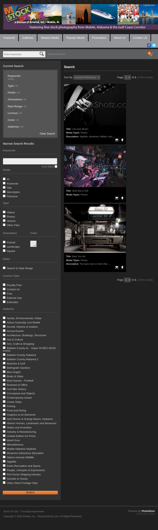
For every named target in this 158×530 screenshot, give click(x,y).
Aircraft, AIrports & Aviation (22, 326)
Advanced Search (56, 54)
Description (13, 192)
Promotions (99, 37)
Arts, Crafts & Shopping (20, 343)
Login (113, 5)
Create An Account (129, 5)
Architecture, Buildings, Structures (26, 335)
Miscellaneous (15, 444)
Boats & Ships (15, 376)
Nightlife (11, 461)
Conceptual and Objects (21, 393)
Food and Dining (16, 410)
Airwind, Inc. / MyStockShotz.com (41, 516)
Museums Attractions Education (25, 453)
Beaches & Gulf (16, 363)
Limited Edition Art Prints (21, 436)
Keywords (12, 183)
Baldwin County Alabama (21, 355)
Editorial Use (14, 297)
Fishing (11, 406)
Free (9, 293)
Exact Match (48, 166)
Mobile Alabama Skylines (21, 448)
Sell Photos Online (146, 514)
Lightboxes (149, 5)
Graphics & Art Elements (21, 414)
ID (8, 179)
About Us (120, 37)
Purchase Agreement (32, 511)
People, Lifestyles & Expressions (26, 470)
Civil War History (16, 389)
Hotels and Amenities (19, 427)
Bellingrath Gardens (18, 367)
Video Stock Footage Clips (22, 482)
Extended (12, 302)
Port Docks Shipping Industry (24, 474)
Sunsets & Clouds (17, 478)
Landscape (13, 246)
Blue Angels (14, 372)
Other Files (13, 225)
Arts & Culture (15, 339)
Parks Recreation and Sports (23, 465)
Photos (11, 216)
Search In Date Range (20, 268)
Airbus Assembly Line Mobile (23, 322)
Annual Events (15, 331)
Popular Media (75, 37)
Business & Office (17, 384)
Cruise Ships (14, 401)
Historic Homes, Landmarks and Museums (31, 423)
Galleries (27, 37)
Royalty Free (14, 285)
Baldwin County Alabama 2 (22, 359)
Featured (9, 37)
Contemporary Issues (19, 397)
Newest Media (50, 37)
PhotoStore (148, 511)
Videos (11, 212)
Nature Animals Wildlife (20, 457)
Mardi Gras (13, 440)
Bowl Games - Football (20, 380)
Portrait (11, 242)
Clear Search (47, 133)
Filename (12, 196)
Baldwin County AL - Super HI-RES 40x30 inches (29, 349)
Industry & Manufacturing (21, 431)
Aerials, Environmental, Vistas (24, 318)
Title (9, 187)
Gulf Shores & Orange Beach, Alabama (30, 419)
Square (11, 251)
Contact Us (140, 37)
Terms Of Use (10, 511)
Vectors (11, 220)
